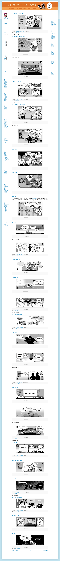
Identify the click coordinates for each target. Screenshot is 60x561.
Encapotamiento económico (18, 222)
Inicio (30, 550)
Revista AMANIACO (52, 63)
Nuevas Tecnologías (5, 171)
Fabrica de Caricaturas (52, 27)
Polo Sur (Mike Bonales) (53, 61)
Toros (5, 211)
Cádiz (15, 328)
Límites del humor (6, 149)
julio (4, 54)
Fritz (52, 29)
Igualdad (5, 138)
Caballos (5, 84)
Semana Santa (6, 202)
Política (18, 123)
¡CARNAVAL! (15, 196)
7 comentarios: (20, 272)
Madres (5, 153)
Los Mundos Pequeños (52, 52)
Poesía (5, 187)
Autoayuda (5, 78)
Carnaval (16, 32)
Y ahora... (14, 241)
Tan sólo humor (53, 71)
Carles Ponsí (53, 23)
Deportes (5, 105)
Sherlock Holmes (6, 204)
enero (5, 60)
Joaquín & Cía (53, 33)
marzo (5, 58)
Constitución (5, 97)
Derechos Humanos (18, 328)
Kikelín (52, 42)
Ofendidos (5, 172)
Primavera (5, 191)
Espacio (5, 118)
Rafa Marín (52, 62)
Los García (52, 50)
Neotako (52, 56)
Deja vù (13, 296)
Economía (18, 32)
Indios (5, 139)
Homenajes (5, 137)
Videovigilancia (6, 222)
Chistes (5, 91)
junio (5, 55)
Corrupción (5, 99)
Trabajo (5, 212)
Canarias (5, 86)
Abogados (5, 71)
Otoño (5, 175)
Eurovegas (5, 121)
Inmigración (5, 142)
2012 (5, 44)
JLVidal (52, 32)
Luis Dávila (52, 53)
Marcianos (5, 156)
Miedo (5, 160)
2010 (5, 46)
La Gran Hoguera (53, 44)
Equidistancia (6, 117)
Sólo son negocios (16, 350)
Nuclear (5, 169)
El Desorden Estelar (5, 32)
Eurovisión (5, 122)
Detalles (14, 533)
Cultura (5, 102)
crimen (5, 100)
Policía (5, 188)
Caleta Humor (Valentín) (53, 21)
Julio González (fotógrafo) (53, 38)
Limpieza (5, 150)
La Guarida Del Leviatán (53, 46)
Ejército (18, 365)
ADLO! (52, 13)
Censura (5, 88)
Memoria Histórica (6, 159)
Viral (4, 223)
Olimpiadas (5, 173)
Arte (4, 77)
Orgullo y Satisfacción (5, 23)
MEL (5, 17)
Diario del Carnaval (34, 198)
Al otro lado (14, 369)
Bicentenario (5, 81)
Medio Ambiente (6, 158)
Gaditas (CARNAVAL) (17, 81)
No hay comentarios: (21, 31)
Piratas (5, 184)
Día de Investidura (16, 259)
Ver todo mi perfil (6, 18)
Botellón (5, 83)
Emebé (52, 25)
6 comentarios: (21, 76)
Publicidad (5, 194)
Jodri (52, 34)
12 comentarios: (21, 510)
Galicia (5, 129)
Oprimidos (14, 332)
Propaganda (5, 192)
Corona (5, 98)
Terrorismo (5, 210)
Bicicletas (5, 82)
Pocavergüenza (6, 186)
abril (5, 57)
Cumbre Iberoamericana (6, 104)
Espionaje (5, 119)
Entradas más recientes (15, 550)
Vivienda (5, 224)
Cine (5, 93)
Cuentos (5, 101)
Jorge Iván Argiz (53, 36)
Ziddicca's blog (53, 73)
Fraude (5, 128)
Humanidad (14, 442)
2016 (5, 40)
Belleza (5, 80)
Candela (52, 22)
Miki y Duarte (53, 55)
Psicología (5, 193)
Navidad (16, 493)
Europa (15, 511)
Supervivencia (15, 277)
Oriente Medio (16, 310)
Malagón (52, 54)
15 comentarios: (21, 327)
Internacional (22, 328)
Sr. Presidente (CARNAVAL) (18, 104)
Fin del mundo (6, 126)
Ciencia (5, 92)
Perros (5, 183)
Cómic (5, 95)
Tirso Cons (52, 72)
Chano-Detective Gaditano (6, 89)
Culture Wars (6, 103)
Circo (5, 94)
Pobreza (5, 185)
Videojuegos (5, 221)
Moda (5, 162)
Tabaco (5, 207)
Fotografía (5, 127)
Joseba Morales (53, 37)
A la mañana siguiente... (17, 460)
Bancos (5, 79)
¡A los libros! (52, 74)
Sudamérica (5, 205)
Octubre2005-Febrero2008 (6, 66)
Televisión (18, 100)
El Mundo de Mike (53, 24)
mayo (5, 56)
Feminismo (5, 124)
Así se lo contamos (16, 515)
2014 (5, 42)
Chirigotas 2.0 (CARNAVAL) (18, 13)
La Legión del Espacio (53, 47)
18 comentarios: (21, 455)
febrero (5, 59)
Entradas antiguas (45, 550)
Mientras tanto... (15, 387)
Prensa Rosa (6, 190)
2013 (5, 43)
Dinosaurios (5, 109)
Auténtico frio (15, 405)
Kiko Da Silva (53, 43)
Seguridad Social (6, 201)
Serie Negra (5, 203)
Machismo (5, 152)
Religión (19, 255)
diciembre (5, 48)
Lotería (5, 151)
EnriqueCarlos (53, 26)
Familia (5, 123)
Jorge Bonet (52, 35)
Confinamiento (6, 96)
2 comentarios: (21, 99)
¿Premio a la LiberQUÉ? (17, 314)
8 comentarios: (21, 254)
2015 (5, 41)
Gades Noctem (53, 30)
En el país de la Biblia (17, 497)
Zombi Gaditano (6, 225)
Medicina (5, 157)
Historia (5, 136)
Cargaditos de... (15, 478)
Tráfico (5, 213)
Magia (5, 154)
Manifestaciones (6, 155)
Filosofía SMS (15, 424)
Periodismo (5, 182)
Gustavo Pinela (53, 31)
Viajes (5, 220)
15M (4, 70)
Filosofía (5, 125)
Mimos (5, 161)
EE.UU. (15, 255)
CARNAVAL (14, 59)
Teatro (5, 208)
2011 (5, 45)
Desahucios (5, 108)
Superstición (5, 206)
